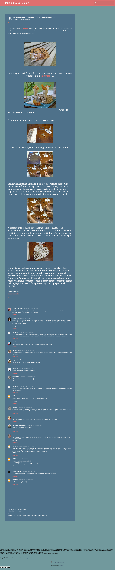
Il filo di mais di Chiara (16, 2)
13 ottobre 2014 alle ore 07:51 (28, 471)
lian (13, 458)
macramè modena (17, 435)
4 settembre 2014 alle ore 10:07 (23, 318)
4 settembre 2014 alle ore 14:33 (29, 360)
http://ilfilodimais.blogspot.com (24, 558)
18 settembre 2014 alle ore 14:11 (23, 458)
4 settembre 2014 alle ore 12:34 (26, 342)
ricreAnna (15, 342)
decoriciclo (15, 376)
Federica (59, 31)
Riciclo (10, 293)
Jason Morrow (61, 565)
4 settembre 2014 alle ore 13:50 (26, 350)
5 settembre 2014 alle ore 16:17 (24, 396)
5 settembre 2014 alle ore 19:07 (25, 407)
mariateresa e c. (17, 417)
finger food (46, 76)
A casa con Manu (17, 308)
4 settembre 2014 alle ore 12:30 (26, 332)
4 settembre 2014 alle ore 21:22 (26, 386)
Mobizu (14, 396)
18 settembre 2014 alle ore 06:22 (26, 446)
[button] (9, 23)
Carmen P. (15, 350)
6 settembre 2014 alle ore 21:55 (30, 417)
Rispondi (15, 314)
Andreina (15, 368)
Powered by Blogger (57, 562)
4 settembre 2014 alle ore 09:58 (30, 308)
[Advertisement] (40, 535)
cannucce (25, 28)
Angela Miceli (16, 360)
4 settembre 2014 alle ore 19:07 (26, 368)
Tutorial (16, 293)
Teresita (14, 407)
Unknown (15, 332)
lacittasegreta (16, 471)
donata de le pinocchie (19, 425)
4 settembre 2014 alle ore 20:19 (27, 376)
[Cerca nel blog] (105, 3)
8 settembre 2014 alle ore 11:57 (31, 435)
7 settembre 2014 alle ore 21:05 (34, 425)
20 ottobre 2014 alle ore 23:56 (26, 479)
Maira (14, 318)
